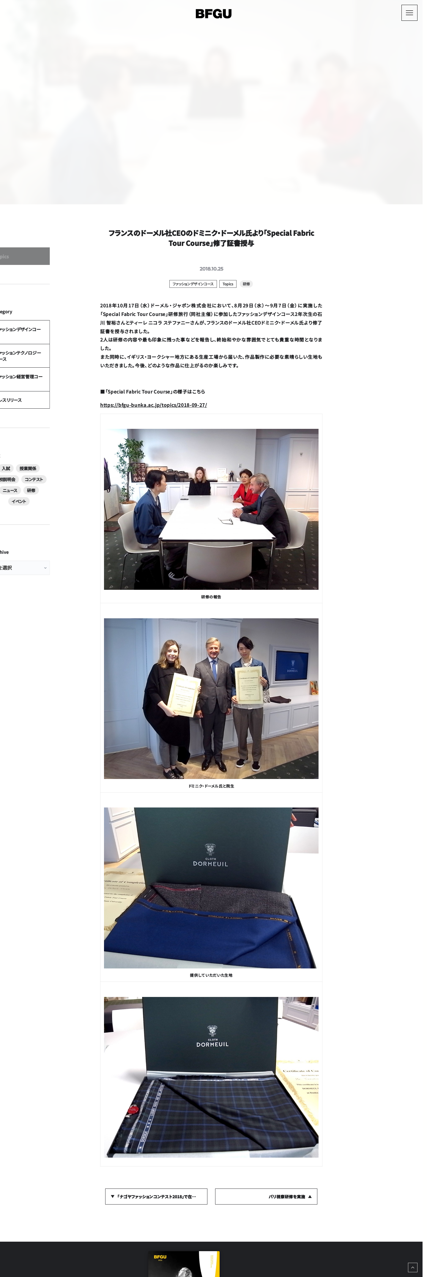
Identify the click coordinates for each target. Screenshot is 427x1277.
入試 (28, 531)
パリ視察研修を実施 (287, 1196)
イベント (52, 553)
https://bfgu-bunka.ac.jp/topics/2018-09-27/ (153, 405)
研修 (74, 542)
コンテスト (34, 542)
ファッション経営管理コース (49, 424)
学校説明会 (71, 531)
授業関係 (47, 531)
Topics (33, 274)
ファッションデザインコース (48, 361)
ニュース (56, 542)
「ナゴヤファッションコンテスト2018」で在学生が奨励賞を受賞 (162, 1196)
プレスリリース (38, 456)
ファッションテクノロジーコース (52, 393)
